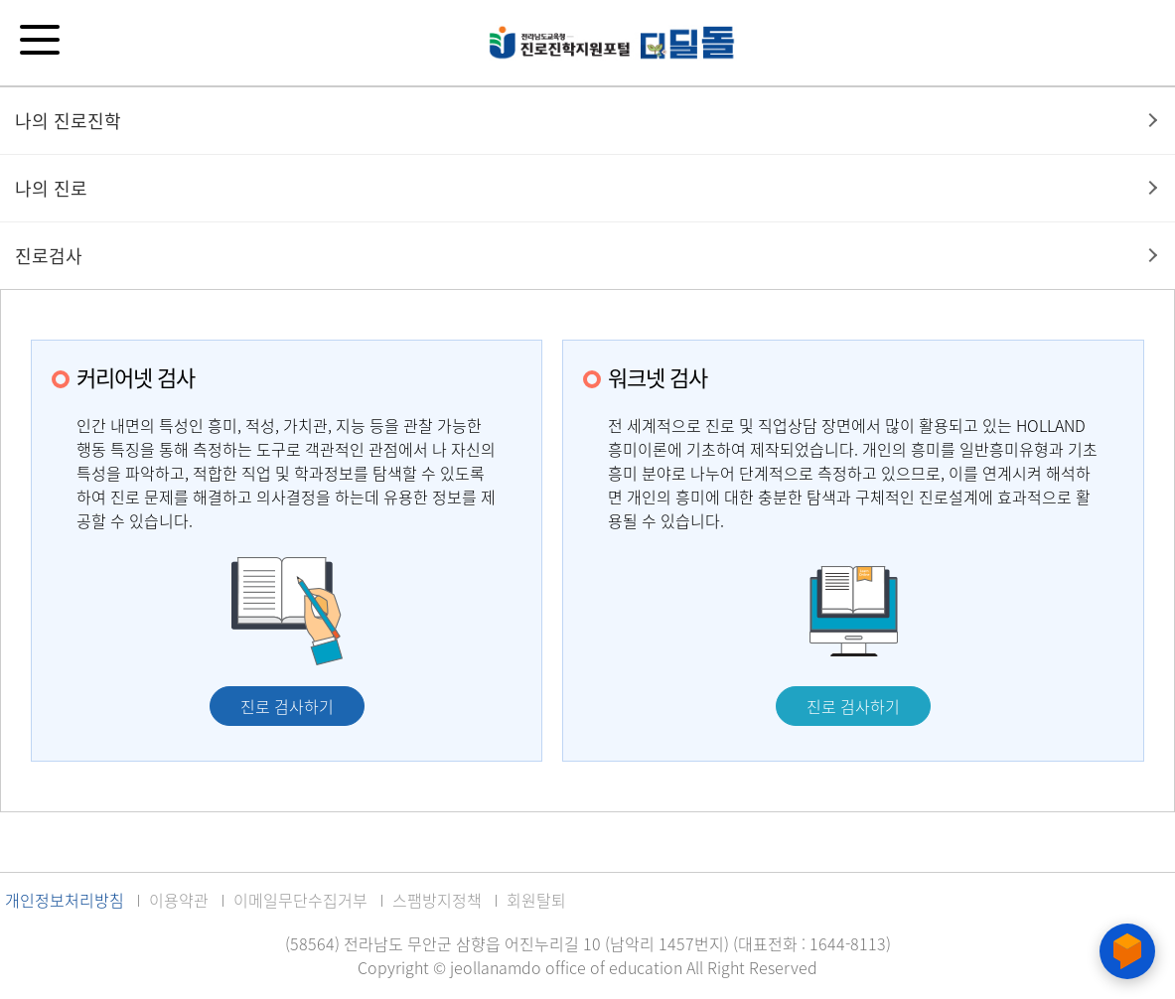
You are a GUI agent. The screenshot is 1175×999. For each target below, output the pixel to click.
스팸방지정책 (437, 900)
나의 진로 (51, 188)
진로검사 (48, 255)
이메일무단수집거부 (300, 900)
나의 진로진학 (68, 120)
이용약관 (179, 900)
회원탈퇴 (536, 900)
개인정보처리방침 (64, 900)
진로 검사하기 (287, 706)
